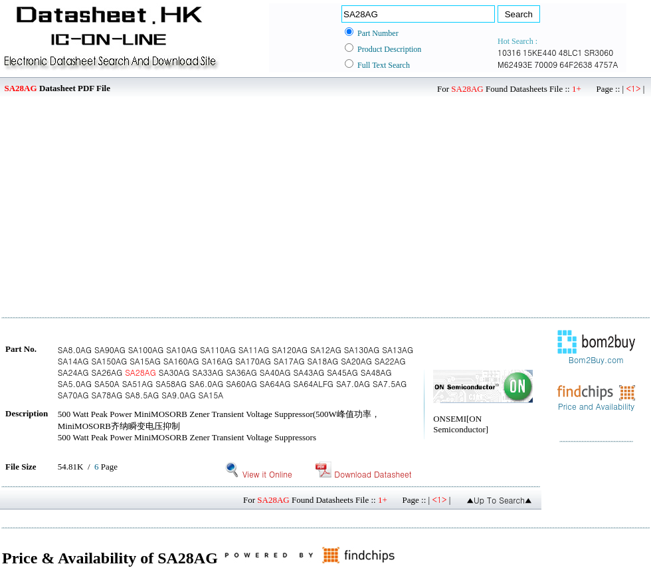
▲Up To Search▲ (499, 499)
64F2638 (575, 64)
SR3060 (599, 52)
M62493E (515, 64)
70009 (545, 64)
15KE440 (539, 52)
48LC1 (570, 52)
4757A (606, 64)
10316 (509, 52)
